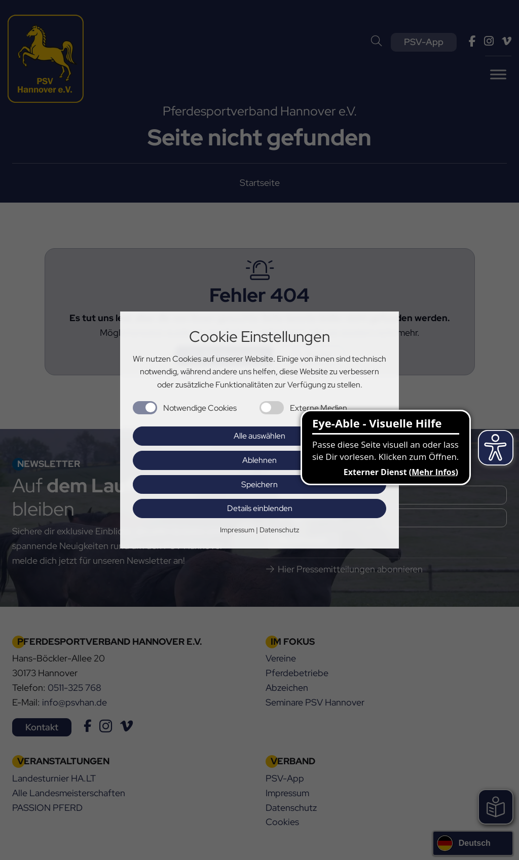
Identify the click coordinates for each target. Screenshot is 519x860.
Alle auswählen (259, 436)
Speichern (259, 484)
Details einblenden (259, 508)
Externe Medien (318, 408)
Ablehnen (259, 460)
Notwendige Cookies (200, 408)
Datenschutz (279, 529)
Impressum (237, 529)
